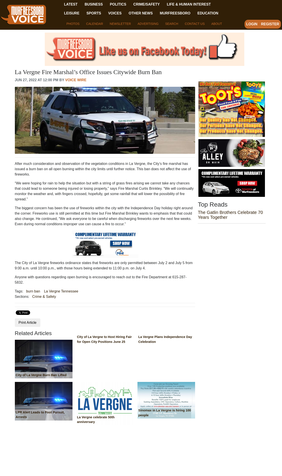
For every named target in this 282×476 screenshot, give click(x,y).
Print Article (28, 322)
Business (94, 4)
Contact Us (195, 24)
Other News (141, 13)
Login (252, 24)
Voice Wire (75, 80)
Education (208, 13)
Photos (73, 24)
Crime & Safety (44, 296)
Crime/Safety (146, 4)
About (216, 24)
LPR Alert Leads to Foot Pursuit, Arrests (40, 415)
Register (270, 24)
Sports (93, 13)
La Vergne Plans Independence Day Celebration (165, 339)
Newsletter (120, 24)
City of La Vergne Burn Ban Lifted (41, 375)
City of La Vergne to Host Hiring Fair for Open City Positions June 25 (104, 339)
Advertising (148, 24)
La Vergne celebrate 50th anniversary (96, 419)
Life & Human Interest (189, 4)
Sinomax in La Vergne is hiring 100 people (164, 413)
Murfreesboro (175, 13)
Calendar (94, 24)
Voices (114, 13)
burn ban (33, 291)
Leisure (71, 13)
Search (171, 24)
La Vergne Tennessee (61, 291)
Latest (71, 4)
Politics (118, 4)
